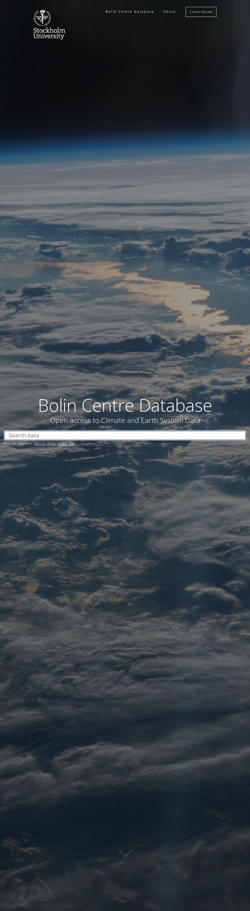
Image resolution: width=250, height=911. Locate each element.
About (169, 11)
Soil (71, 443)
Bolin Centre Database (130, 11)
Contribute (201, 12)
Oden (62, 443)
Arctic (51, 443)
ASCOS (39, 443)
